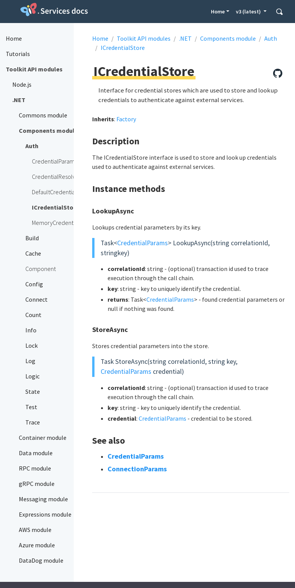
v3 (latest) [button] (249, 11)
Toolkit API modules (144, 38)
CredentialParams (142, 243)
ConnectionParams (137, 468)
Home (218, 11)
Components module (228, 38)
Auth (270, 38)
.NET (185, 38)
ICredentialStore (123, 47)
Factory (126, 119)
